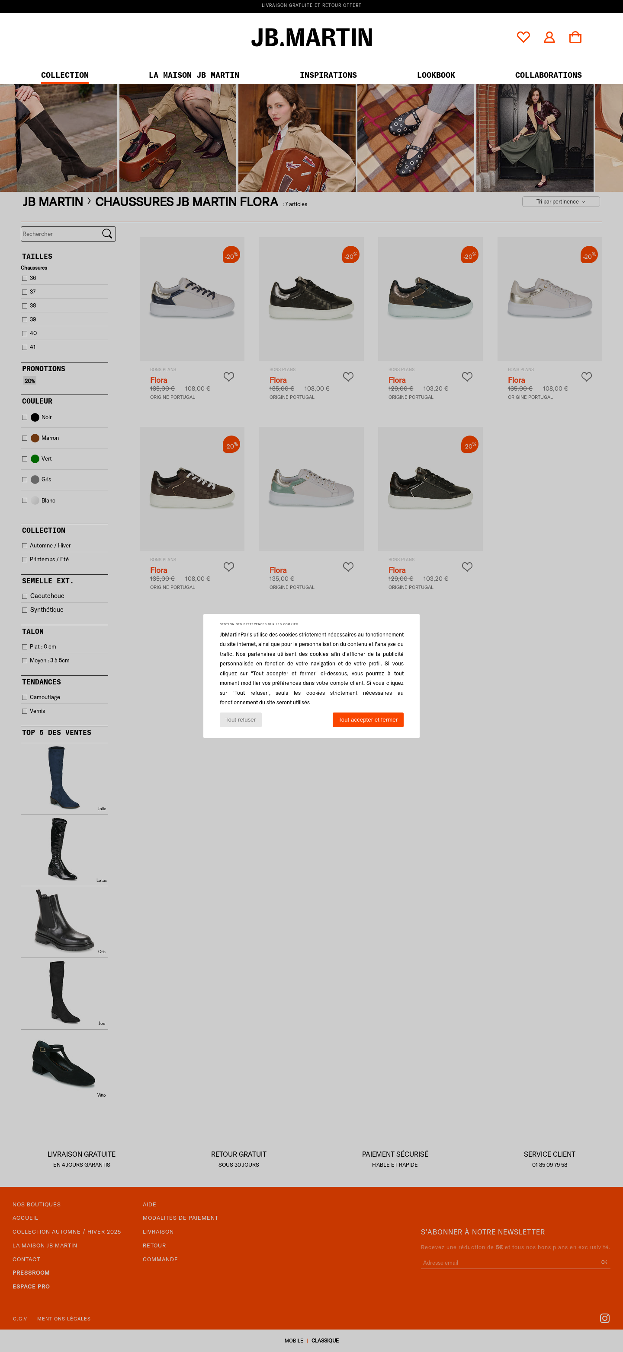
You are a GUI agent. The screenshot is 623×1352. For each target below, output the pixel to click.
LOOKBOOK (436, 75)
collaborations (548, 75)
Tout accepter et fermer (368, 719)
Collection (65, 75)
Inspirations (328, 75)
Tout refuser (240, 719)
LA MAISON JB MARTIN (194, 75)
